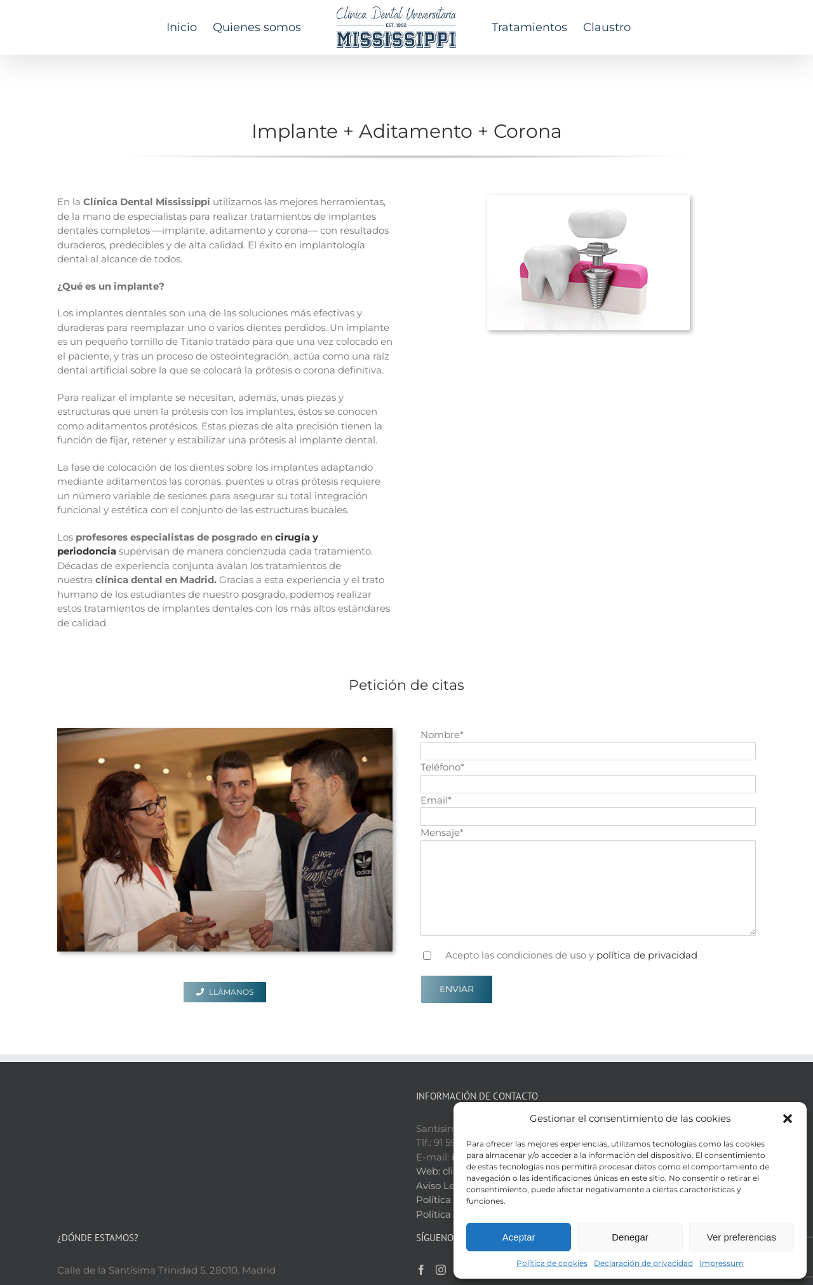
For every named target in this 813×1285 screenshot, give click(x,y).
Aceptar (518, 1237)
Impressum (721, 1263)
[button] (787, 1118)
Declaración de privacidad (643, 1263)
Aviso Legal (442, 1111)
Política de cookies (552, 1263)
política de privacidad (646, 955)
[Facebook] (421, 1195)
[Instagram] (441, 1195)
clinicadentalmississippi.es (504, 1096)
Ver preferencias (741, 1237)
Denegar (630, 1237)
